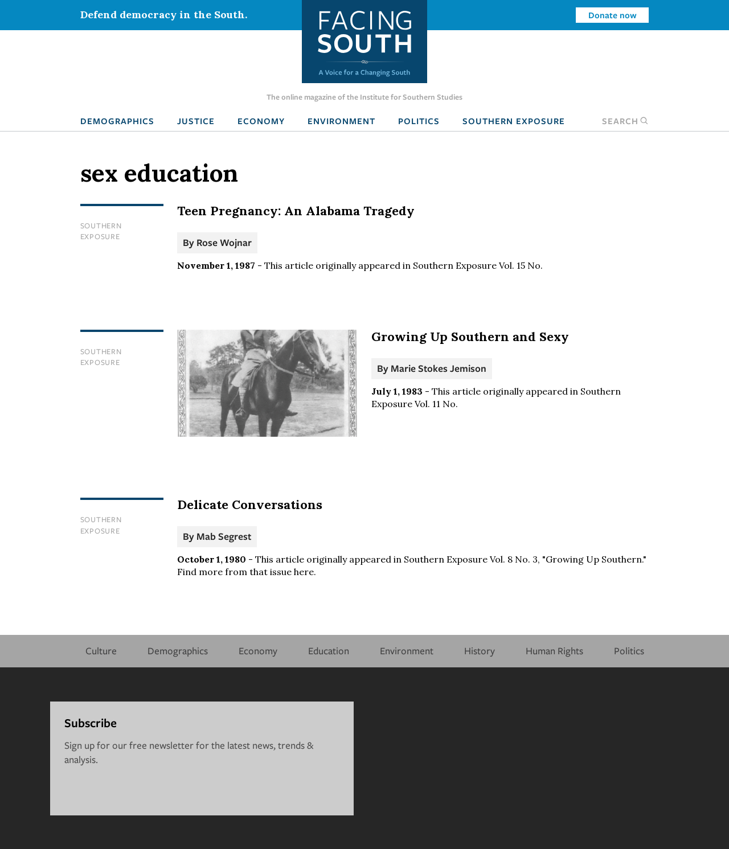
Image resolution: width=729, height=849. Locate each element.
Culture (101, 650)
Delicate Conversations (249, 504)
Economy (261, 120)
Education (328, 650)
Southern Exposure (513, 120)
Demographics (117, 120)
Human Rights (554, 650)
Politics (419, 120)
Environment (341, 120)
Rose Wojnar (224, 242)
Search (625, 120)
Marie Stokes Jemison (438, 368)
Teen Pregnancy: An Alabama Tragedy (296, 211)
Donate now (612, 14)
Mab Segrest (223, 536)
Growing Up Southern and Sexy (470, 336)
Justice (196, 120)
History (479, 650)
